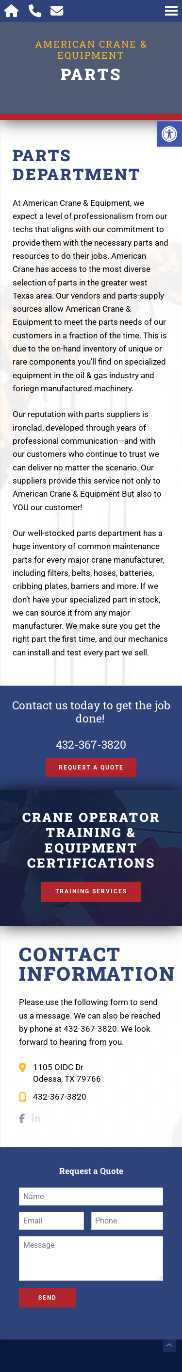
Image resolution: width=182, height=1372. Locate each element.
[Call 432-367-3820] (35, 11)
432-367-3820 (91, 744)
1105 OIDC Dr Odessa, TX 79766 (67, 1073)
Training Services (91, 891)
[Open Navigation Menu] (171, 10)
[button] (169, 134)
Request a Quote (91, 767)
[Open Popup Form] (57, 11)
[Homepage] (12, 11)
